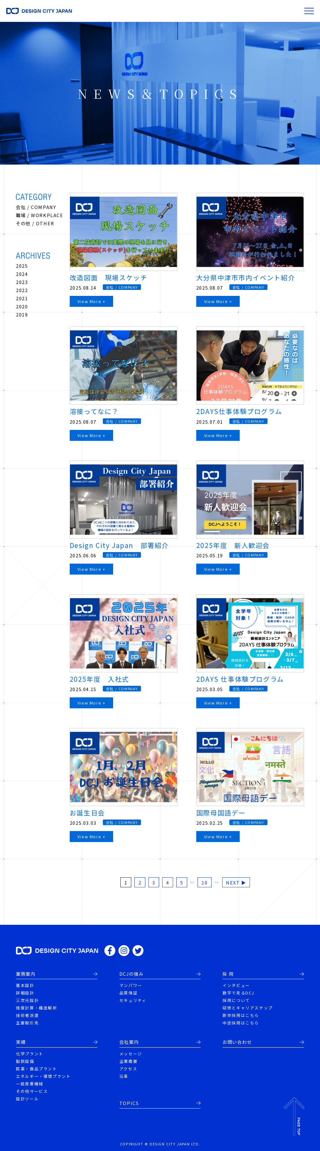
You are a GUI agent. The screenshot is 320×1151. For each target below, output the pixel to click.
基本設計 (25, 985)
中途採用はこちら (240, 1023)
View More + (92, 301)
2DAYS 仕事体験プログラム (240, 679)
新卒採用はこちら (240, 1015)
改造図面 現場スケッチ (109, 277)
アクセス (128, 1069)
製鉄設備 (25, 1061)
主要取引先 (27, 1023)
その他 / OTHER (35, 223)
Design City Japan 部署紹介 (119, 545)
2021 (22, 298)
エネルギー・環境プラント (43, 1076)
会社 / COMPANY (36, 207)
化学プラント (29, 1054)
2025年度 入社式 (99, 679)
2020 (22, 306)
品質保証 (128, 993)
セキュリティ (133, 1000)
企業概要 (128, 1061)
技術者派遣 (27, 1015)
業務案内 (25, 974)
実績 (21, 1042)
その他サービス (32, 1091)
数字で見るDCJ (238, 993)
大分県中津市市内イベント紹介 (245, 277)
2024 (22, 274)
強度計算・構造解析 (36, 1008)
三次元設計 (27, 1000)
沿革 (123, 1076)
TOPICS (129, 1103)
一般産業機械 (29, 1084)
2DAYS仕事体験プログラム (239, 411)
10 (205, 882)
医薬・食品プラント (36, 1069)
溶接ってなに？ (94, 411)
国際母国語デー (221, 812)
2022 (22, 290)
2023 (22, 282)
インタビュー (236, 985)
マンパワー (130, 985)
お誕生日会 (87, 812)
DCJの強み (131, 974)
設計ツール (27, 1099)
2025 (22, 265)
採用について (236, 1000)
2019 (22, 314)
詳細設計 (25, 993)
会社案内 (129, 1042)
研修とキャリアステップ (247, 1008)
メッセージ (130, 1054)
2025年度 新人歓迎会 (233, 545)
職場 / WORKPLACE (39, 215)
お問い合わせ (237, 1042)
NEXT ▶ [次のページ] (236, 882)
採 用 (228, 974)
